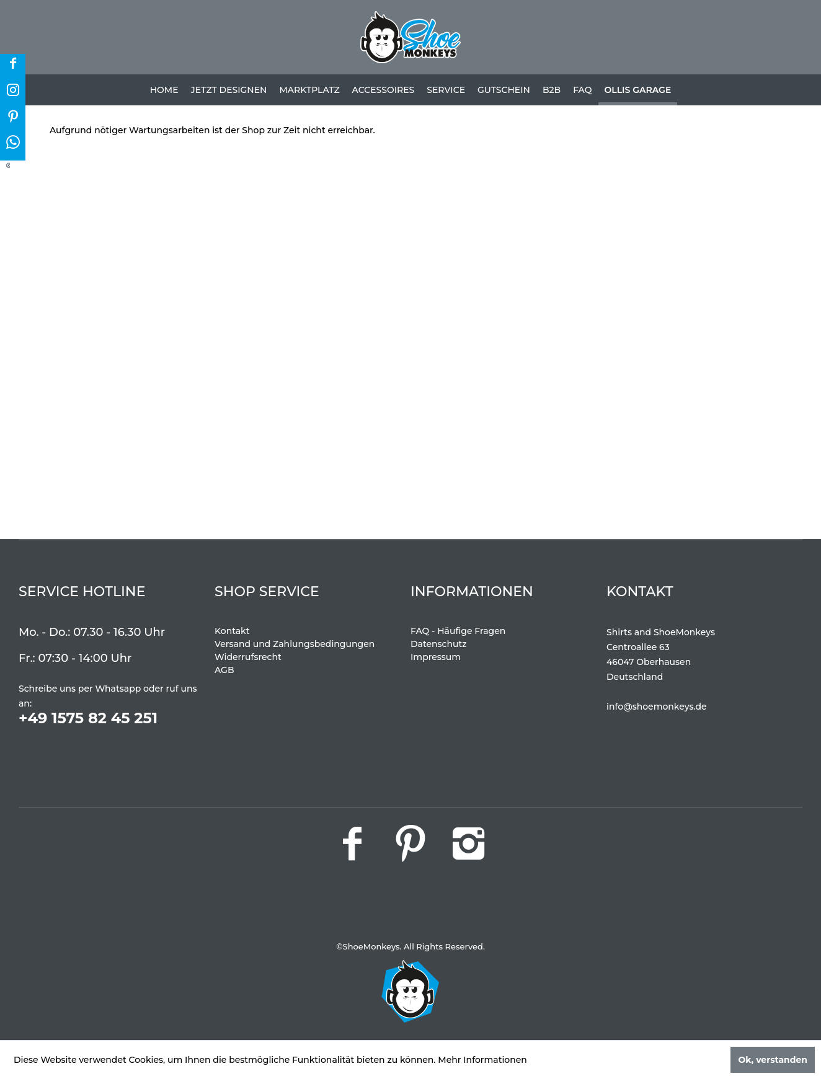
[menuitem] (164, 89)
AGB (224, 670)
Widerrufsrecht (248, 657)
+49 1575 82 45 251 (88, 718)
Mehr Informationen (482, 1059)
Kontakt (232, 630)
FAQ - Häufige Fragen (457, 630)
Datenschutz (438, 644)
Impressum (435, 657)
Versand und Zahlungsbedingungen (295, 644)
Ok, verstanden (772, 1059)
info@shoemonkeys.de (656, 706)
